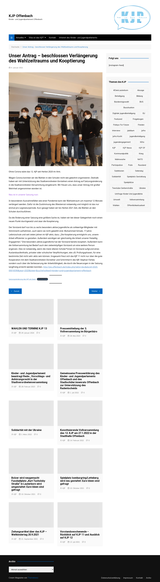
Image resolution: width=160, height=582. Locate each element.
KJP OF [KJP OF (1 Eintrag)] (142, 148)
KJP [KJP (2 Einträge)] (114, 148)
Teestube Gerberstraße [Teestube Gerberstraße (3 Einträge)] (122, 188)
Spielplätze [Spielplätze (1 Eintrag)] (129, 182)
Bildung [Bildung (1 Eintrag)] (139, 96)
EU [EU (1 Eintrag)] (144, 113)
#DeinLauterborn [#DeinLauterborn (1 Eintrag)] (120, 90)
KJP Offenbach (21, 16)
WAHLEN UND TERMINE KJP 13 (29, 328)
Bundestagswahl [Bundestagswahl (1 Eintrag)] (121, 102)
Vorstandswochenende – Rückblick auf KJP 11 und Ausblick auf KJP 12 (80, 534)
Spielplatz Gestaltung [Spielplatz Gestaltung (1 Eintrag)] (136, 176)
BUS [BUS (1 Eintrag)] (141, 102)
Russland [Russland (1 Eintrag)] (142, 165)
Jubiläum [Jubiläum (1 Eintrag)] (130, 130)
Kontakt (52, 37)
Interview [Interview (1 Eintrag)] (116, 130)
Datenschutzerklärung (110, 578)
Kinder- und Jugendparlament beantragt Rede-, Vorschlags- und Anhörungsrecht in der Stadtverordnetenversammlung (30, 378)
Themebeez (33, 577)
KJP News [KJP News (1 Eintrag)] (127, 148)
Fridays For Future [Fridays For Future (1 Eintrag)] (121, 125)
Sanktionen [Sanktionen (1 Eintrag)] (119, 171)
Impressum (128, 578)
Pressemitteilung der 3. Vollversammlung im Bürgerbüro (78, 330)
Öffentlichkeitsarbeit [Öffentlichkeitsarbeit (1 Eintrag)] (136, 205)
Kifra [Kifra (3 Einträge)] (142, 142)
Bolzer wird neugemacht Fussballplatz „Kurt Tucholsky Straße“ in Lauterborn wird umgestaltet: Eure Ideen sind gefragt (28, 483)
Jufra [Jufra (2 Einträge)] (143, 130)
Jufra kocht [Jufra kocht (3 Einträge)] (117, 136)
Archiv (148, 578)
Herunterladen (42, 279)
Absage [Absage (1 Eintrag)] (140, 90)
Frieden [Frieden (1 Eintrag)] (141, 125)
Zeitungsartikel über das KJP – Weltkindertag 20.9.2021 (29, 533)
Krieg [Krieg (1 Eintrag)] (141, 153)
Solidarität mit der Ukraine (26, 430)
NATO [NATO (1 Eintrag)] (140, 159)
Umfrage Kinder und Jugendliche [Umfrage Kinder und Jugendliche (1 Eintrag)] (129, 194)
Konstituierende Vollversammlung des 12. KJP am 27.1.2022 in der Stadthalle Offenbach (79, 433)
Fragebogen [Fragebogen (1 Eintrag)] (138, 119)
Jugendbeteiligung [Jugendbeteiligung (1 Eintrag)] (137, 136)
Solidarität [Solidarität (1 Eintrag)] (116, 176)
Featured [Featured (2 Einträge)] (118, 119)
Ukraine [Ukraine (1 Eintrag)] (142, 188)
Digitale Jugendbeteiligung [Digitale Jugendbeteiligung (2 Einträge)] (123, 113)
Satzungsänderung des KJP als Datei (22, 279)
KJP (15, 333)
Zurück (16, 291)
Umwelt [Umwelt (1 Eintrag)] (116, 199)
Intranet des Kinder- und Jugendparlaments (78, 37)
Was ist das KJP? (36, 37)
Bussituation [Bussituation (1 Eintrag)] (128, 107)
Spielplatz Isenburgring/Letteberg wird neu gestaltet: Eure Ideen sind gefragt (80, 480)
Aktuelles (20, 37)
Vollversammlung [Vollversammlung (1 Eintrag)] (137, 199)
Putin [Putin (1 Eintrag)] (130, 165)
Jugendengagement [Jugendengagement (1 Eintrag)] (122, 142)
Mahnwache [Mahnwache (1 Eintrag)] (120, 159)
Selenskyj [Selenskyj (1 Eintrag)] (139, 171)
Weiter (95, 291)
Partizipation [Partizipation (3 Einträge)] (117, 165)
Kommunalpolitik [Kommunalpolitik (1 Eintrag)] (121, 153)
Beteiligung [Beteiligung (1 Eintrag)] (119, 96)
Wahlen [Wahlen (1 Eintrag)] (116, 205)
